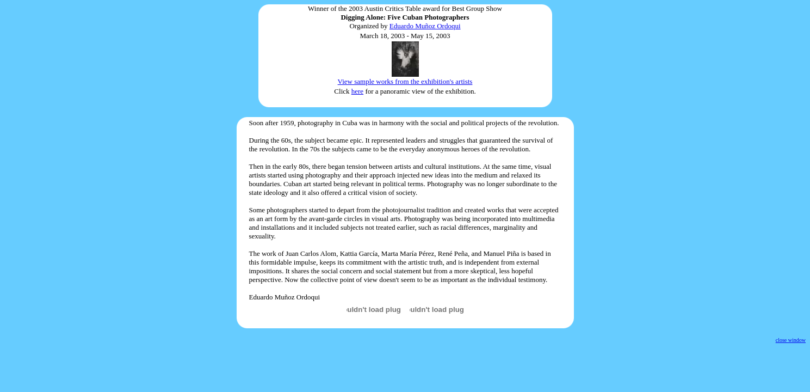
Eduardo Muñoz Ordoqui (425, 26)
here (357, 91)
